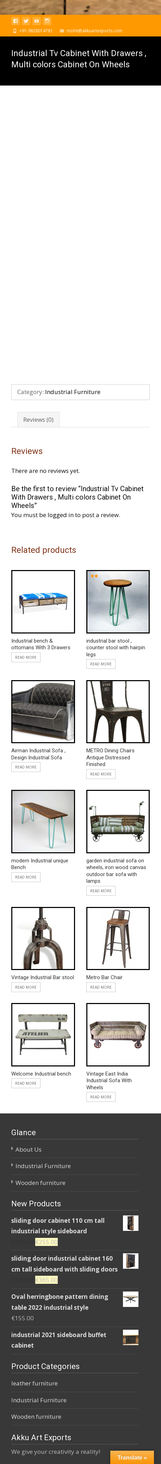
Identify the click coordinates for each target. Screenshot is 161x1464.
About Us (29, 1034)
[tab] (38, 304)
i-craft (82, 1450)
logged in (61, 400)
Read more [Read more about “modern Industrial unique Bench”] (26, 761)
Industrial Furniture (72, 277)
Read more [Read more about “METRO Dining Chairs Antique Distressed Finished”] (101, 658)
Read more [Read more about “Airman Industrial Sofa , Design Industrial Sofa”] (26, 652)
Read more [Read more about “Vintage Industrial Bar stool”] (26, 871)
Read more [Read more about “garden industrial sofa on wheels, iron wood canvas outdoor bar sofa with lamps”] (101, 775)
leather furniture (34, 1268)
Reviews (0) (38, 304)
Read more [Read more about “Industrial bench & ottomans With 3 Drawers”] (26, 542)
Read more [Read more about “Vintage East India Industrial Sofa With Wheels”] (101, 982)
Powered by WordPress (35, 1450)
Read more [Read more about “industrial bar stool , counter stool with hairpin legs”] (101, 549)
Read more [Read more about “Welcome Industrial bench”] (26, 968)
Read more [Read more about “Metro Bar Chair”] (101, 871)
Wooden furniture (41, 1067)
